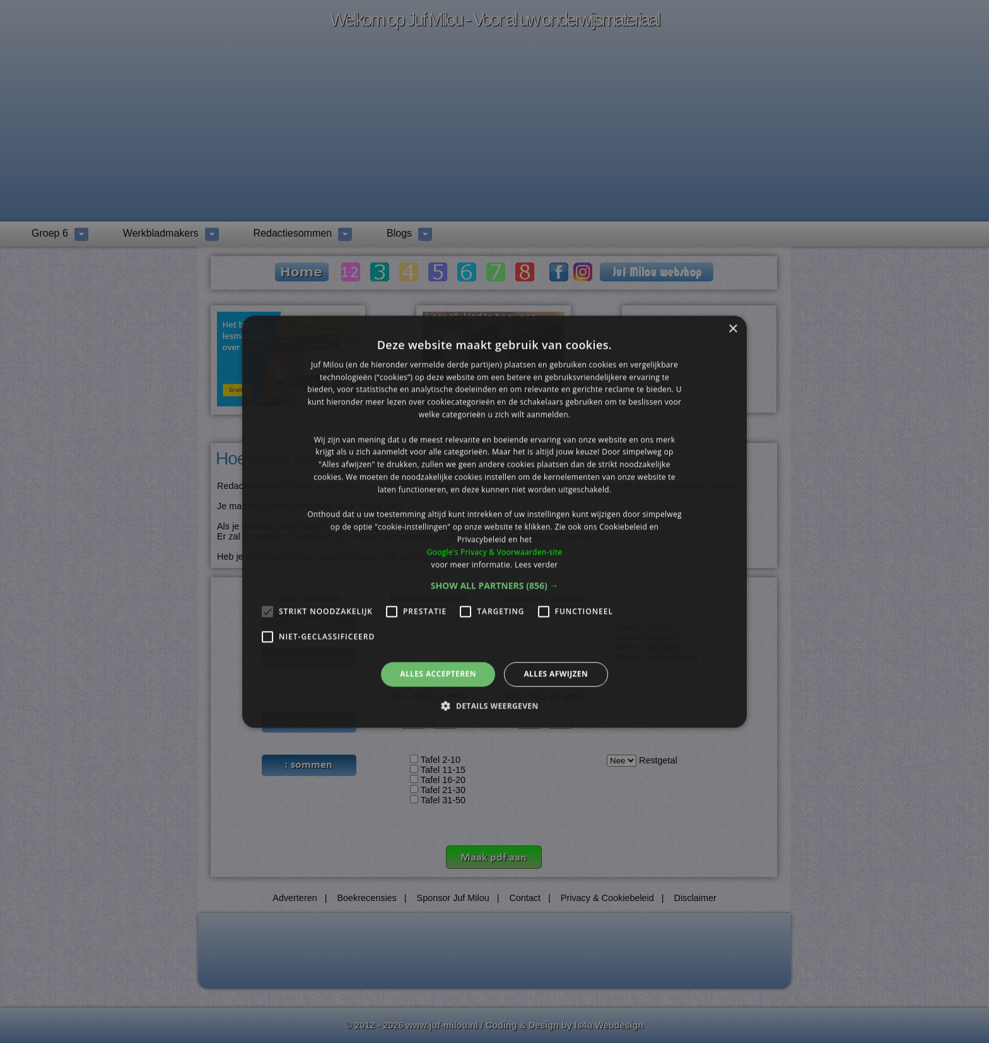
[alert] (494, 521)
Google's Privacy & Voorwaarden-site (494, 551)
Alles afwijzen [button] (556, 674)
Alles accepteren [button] (438, 674)
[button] (495, 586)
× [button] (732, 329)
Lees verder (536, 564)
